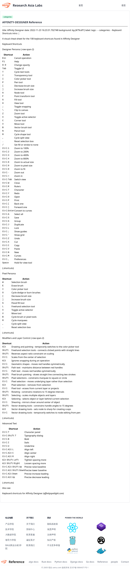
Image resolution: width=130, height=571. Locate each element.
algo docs (33, 561)
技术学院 (9, 529)
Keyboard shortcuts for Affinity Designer (22, 493)
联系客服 (30, 534)
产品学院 (9, 523)
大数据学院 (10, 534)
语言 (123, 5)
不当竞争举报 (53, 545)
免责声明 (51, 529)
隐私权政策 (52, 523)
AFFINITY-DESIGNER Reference (22, 22)
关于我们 (30, 523)
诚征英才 (30, 539)
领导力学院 (10, 539)
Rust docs (46, 561)
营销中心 (30, 529)
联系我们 (30, 545)
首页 (81, 5)
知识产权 (51, 539)
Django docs (76, 561)
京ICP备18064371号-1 (79, 567)
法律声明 (51, 534)
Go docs (90, 561)
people (114, 561)
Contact (125, 561)
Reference (102, 561)
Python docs (61, 561)
